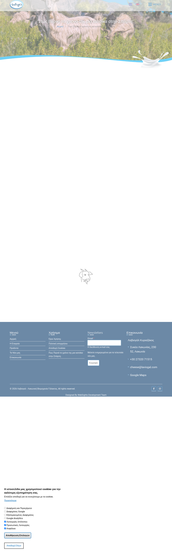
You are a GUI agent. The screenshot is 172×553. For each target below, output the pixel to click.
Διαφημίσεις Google (15, 511)
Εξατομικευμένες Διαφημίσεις (20, 515)
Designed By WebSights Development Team (86, 395)
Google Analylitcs (14, 518)
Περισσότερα (10, 500)
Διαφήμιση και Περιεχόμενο (19, 508)
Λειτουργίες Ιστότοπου (16, 522)
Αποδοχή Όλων (14, 545)
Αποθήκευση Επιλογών (18, 535)
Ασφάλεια (11, 528)
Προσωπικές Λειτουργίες (18, 525)
